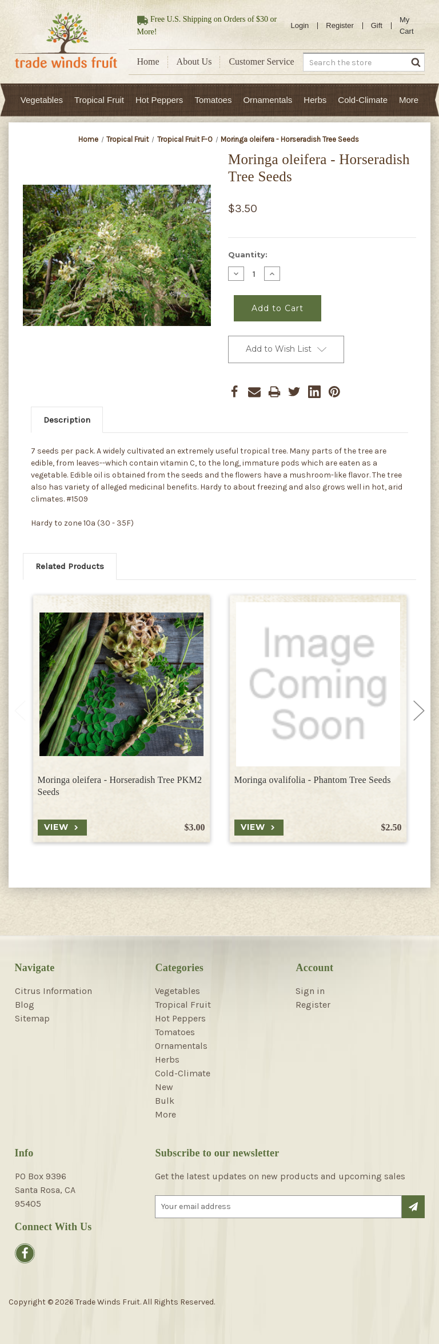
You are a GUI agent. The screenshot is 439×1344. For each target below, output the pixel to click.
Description (66, 420)
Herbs (315, 100)
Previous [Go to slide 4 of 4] (20, 711)
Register (339, 25)
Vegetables (42, 100)
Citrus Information (53, 990)
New (164, 1086)
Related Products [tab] (69, 566)
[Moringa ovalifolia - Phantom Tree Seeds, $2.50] (318, 684)
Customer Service (261, 61)
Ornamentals (267, 100)
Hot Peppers (159, 100)
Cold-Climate (363, 100)
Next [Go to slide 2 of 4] (419, 711)
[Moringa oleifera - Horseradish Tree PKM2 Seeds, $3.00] (121, 684)
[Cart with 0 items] (411, 25)
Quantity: (248, 254)
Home (148, 61)
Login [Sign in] (300, 25)
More (408, 100)
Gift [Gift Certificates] (376, 25)
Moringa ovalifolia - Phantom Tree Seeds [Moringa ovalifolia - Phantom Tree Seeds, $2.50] (312, 780)
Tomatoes (213, 100)
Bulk (164, 1100)
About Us (194, 61)
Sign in (310, 990)
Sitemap (32, 1018)
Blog (24, 1004)
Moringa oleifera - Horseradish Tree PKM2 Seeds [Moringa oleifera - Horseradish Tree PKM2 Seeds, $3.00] (120, 786)
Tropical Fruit (99, 100)
